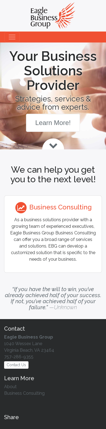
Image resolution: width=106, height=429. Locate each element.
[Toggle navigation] (12, 37)
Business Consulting (24, 393)
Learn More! (53, 122)
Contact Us (16, 365)
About (10, 386)
